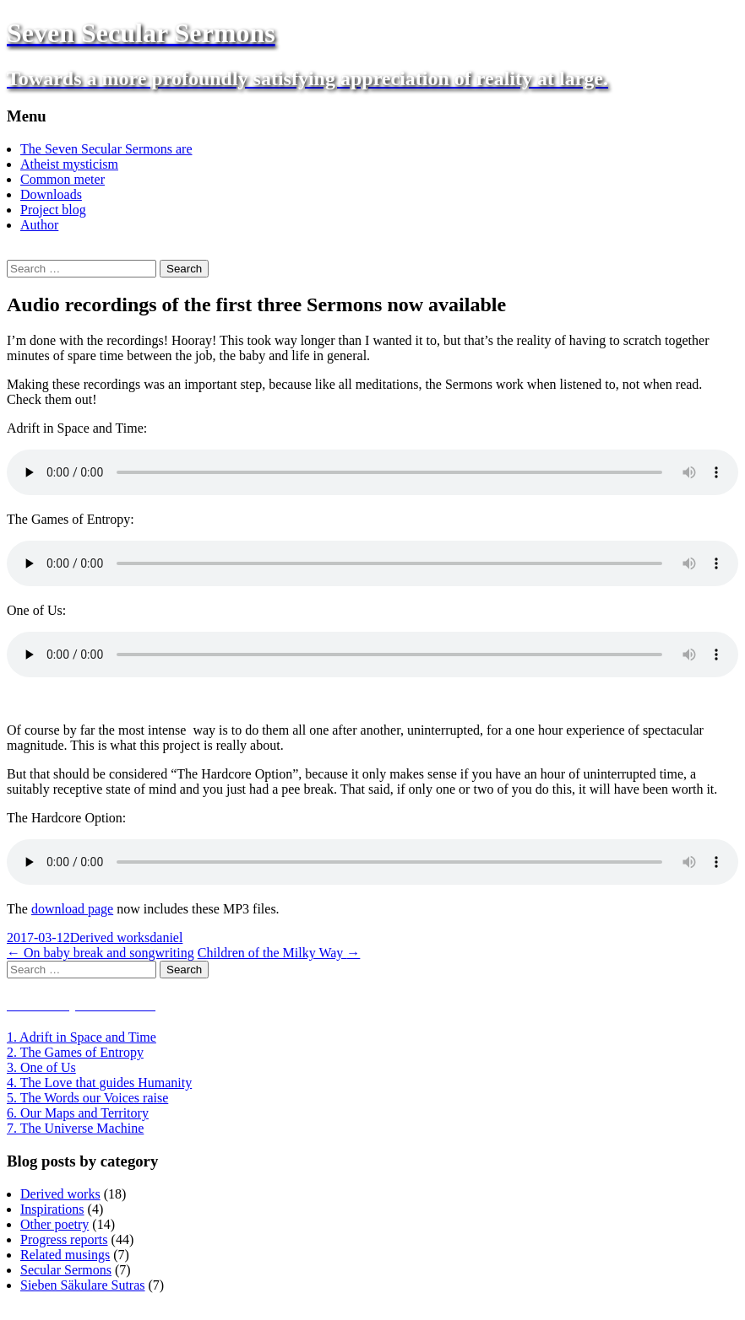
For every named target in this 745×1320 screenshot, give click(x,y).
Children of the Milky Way (279, 953)
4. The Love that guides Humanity (99, 1082)
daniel (166, 937)
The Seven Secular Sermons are (106, 149)
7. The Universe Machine (75, 1128)
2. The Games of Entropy (75, 1052)
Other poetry (54, 1224)
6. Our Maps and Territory (78, 1113)
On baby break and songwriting (100, 953)
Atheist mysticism (69, 164)
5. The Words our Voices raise (87, 1098)
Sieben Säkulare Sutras (82, 1285)
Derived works (110, 937)
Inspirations (52, 1209)
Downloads (51, 194)
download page (72, 909)
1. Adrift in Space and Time (81, 1037)
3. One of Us (41, 1067)
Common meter (62, 179)
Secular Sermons (65, 1270)
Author (39, 225)
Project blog (53, 209)
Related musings (65, 1254)
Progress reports (64, 1239)
